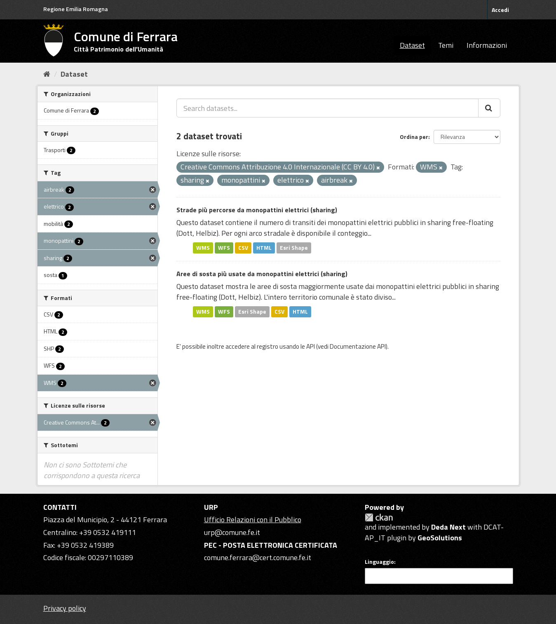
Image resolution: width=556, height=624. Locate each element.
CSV (243, 248)
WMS (203, 248)
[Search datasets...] (327, 108)
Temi (445, 45)
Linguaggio (379, 562)
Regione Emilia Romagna (75, 9)
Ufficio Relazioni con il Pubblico (252, 519)
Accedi (500, 9)
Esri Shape (294, 248)
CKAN (379, 517)
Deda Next (448, 527)
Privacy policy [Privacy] (64, 608)
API (310, 346)
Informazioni (487, 45)
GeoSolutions (440, 537)
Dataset (412, 45)
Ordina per (414, 136)
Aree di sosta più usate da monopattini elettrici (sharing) (261, 274)
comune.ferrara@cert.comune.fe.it (257, 557)
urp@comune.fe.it (232, 532)
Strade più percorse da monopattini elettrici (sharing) (256, 210)
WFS (224, 248)
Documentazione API (358, 346)
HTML (264, 248)
